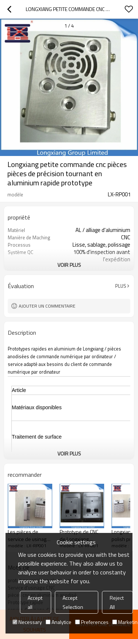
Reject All (117, 602)
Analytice (58, 622)
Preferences (92, 622)
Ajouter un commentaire (47, 305)
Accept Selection (73, 602)
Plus (120, 286)
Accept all (35, 602)
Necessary (27, 622)
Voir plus (69, 265)
